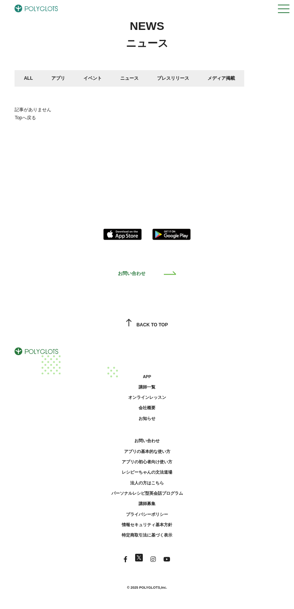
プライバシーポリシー (147, 514)
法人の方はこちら (147, 483)
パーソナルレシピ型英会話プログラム (147, 493)
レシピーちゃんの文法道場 (147, 472)
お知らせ (147, 418)
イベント (92, 78)
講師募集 (147, 503)
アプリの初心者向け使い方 (147, 461)
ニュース (129, 78)
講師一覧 (147, 387)
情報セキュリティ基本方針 (147, 524)
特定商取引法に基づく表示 (147, 535)
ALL (28, 78)
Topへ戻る (25, 117)
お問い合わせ (147, 273)
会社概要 (147, 407)
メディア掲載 (221, 78)
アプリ (58, 78)
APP (147, 376)
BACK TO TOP (147, 325)
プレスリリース (173, 78)
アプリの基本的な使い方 (147, 451)
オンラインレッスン (147, 397)
